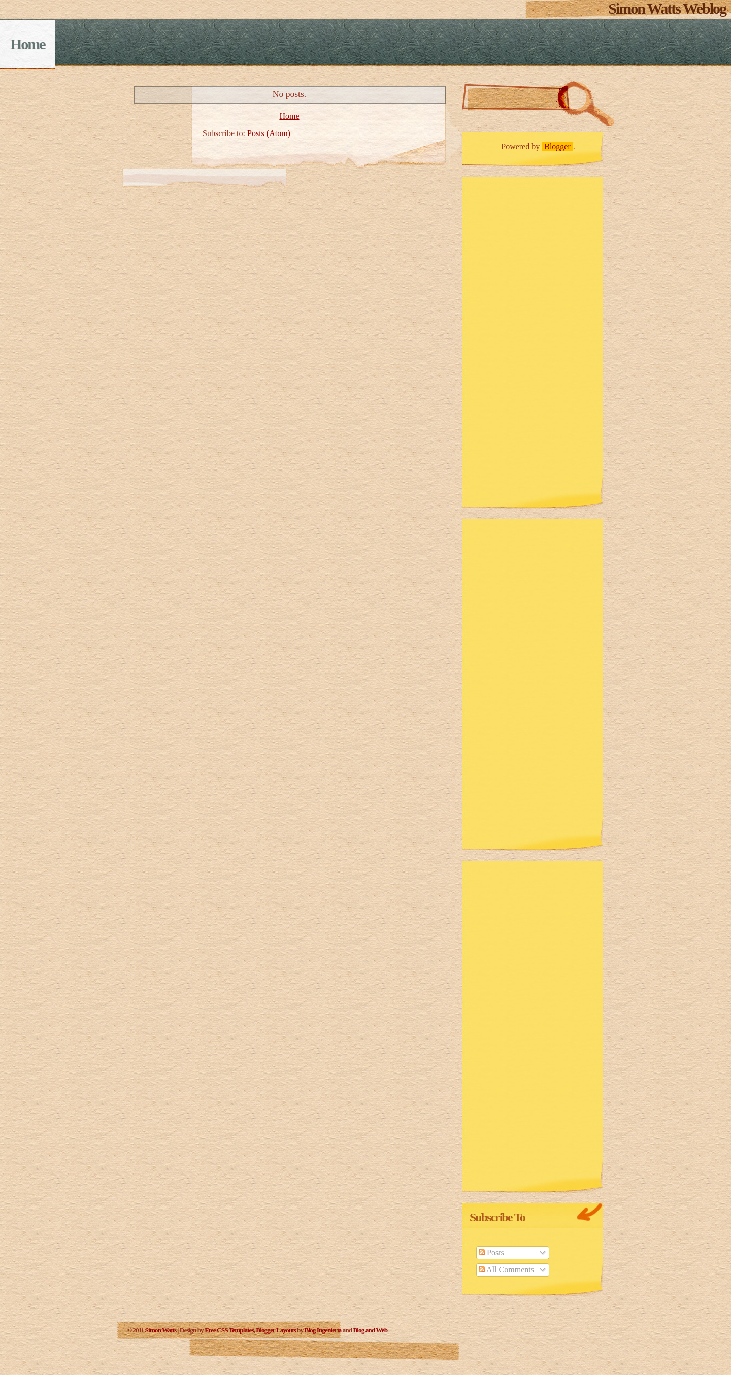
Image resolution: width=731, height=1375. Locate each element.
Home (27, 44)
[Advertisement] (512, 339)
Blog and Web (370, 1330)
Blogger (557, 146)
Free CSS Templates (229, 1330)
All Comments (506, 1269)
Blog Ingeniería (323, 1330)
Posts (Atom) (268, 133)
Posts (491, 1252)
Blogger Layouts (275, 1330)
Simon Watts (161, 1330)
